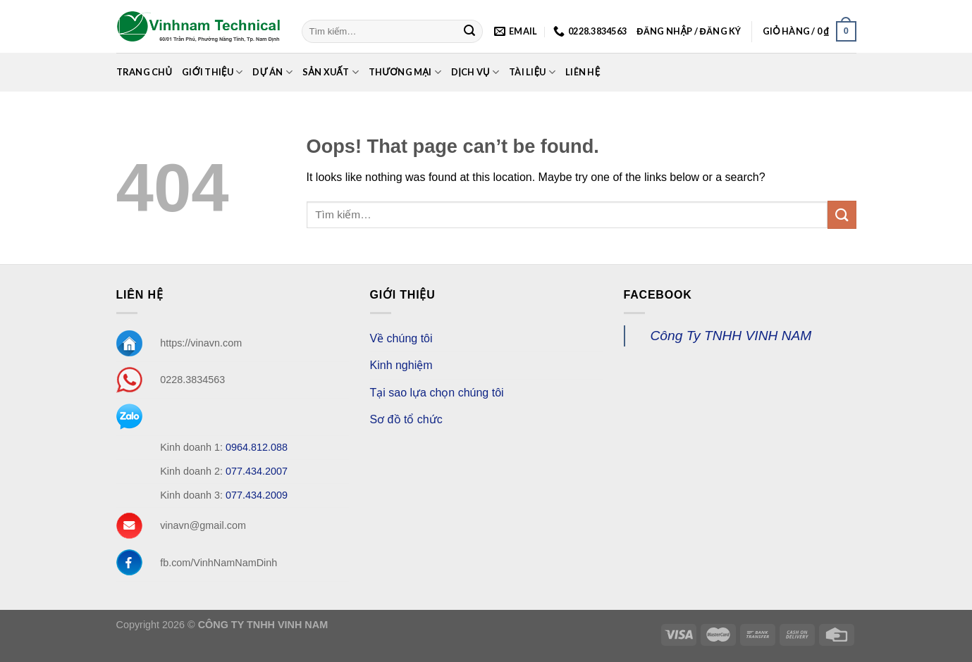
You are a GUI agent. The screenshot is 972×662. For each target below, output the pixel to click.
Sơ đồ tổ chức (406, 419)
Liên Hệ (582, 71)
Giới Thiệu (212, 72)
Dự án (272, 72)
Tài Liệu (532, 72)
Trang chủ (144, 71)
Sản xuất (330, 72)
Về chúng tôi (401, 338)
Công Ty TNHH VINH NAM (731, 335)
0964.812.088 (257, 447)
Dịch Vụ (475, 72)
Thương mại (405, 72)
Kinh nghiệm (401, 365)
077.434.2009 (257, 495)
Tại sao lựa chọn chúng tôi (437, 393)
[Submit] (469, 32)
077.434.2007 (257, 471)
